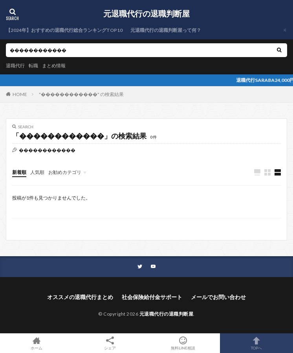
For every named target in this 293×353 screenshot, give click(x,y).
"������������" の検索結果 (81, 94)
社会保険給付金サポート (152, 297)
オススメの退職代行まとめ (80, 297)
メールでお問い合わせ (218, 297)
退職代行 (15, 65)
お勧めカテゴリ (64, 172)
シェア (110, 343)
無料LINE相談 (183, 343)
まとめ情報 (54, 65)
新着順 (19, 172)
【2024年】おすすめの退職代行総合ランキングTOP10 (64, 30)
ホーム (36, 343)
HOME (20, 94)
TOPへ (256, 343)
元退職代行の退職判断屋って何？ (165, 30)
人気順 (37, 172)
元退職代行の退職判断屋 (146, 14)
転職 (33, 65)
